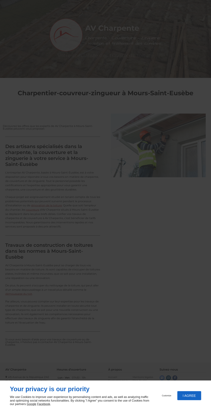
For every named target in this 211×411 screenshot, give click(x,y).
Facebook (43, 404)
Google (31, 404)
